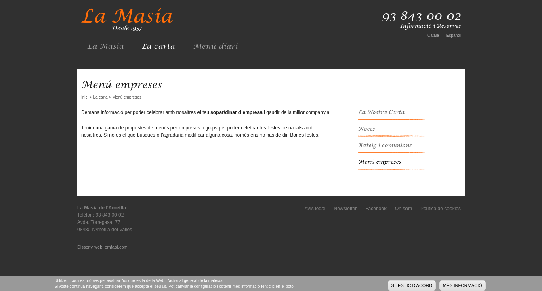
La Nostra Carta (381, 112)
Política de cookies (440, 208)
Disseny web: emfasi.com (102, 247)
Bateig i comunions (385, 145)
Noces (366, 129)
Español (453, 35)
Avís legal (315, 208)
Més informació (462, 286)
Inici (84, 97)
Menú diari (215, 47)
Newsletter (345, 208)
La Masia (105, 47)
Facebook (376, 208)
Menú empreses (379, 162)
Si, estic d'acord (412, 286)
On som (403, 208)
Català (433, 35)
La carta (158, 47)
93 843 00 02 (421, 16)
